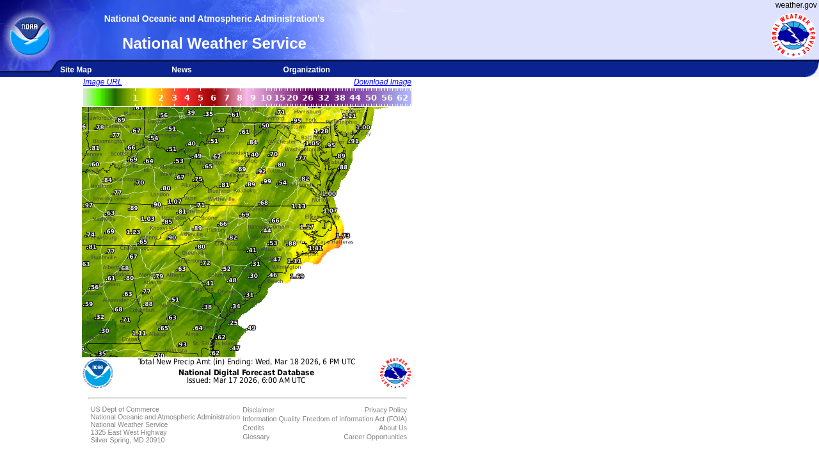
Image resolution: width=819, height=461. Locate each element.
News (181, 69)
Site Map (75, 69)
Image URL (102, 81)
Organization (306, 69)
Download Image (382, 81)
